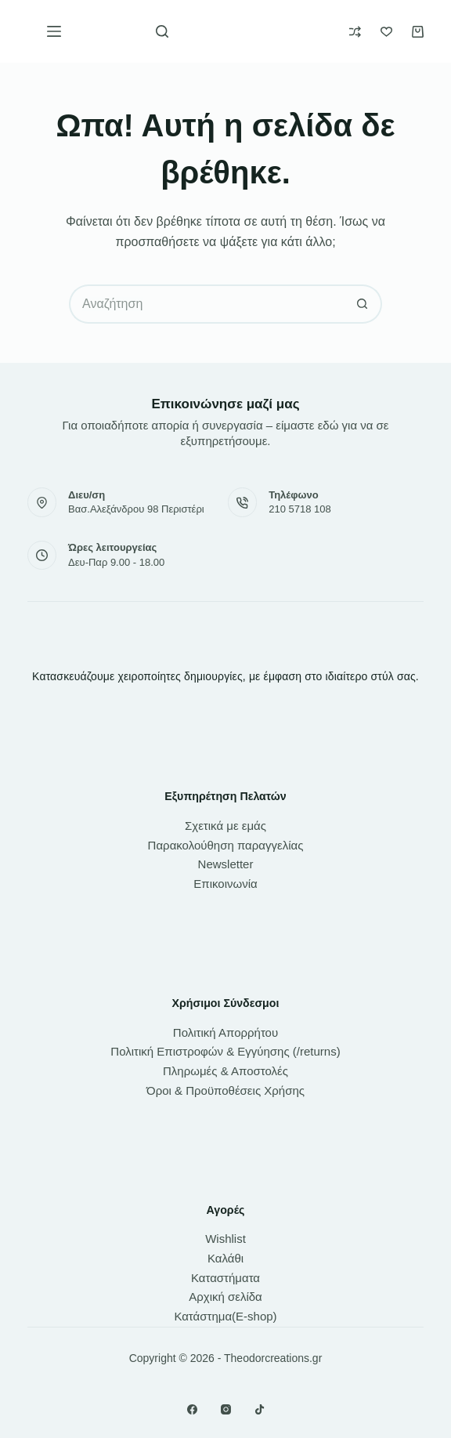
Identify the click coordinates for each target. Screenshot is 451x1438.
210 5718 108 (300, 509)
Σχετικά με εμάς (225, 825)
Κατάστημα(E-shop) (225, 1316)
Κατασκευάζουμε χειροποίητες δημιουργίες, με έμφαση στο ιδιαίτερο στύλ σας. (225, 676)
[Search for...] (206, 304)
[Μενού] (54, 31)
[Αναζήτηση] (162, 31)
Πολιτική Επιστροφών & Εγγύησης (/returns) (225, 1051)
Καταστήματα (225, 1277)
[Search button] (362, 304)
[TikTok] (259, 1409)
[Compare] (355, 32)
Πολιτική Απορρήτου (225, 1032)
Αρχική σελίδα (225, 1296)
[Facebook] (192, 1409)
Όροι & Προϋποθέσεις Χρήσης (225, 1090)
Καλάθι (225, 1258)
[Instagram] (226, 1409)
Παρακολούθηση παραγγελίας (226, 845)
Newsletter (226, 864)
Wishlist (225, 1238)
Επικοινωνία (225, 883)
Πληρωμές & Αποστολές (225, 1071)
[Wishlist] (386, 32)
